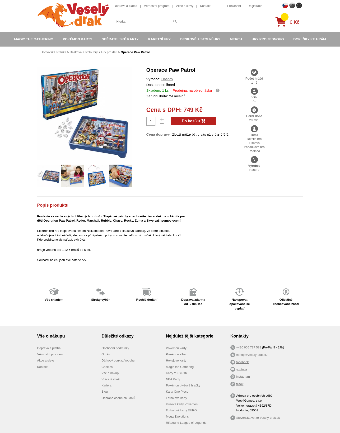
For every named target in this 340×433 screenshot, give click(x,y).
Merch (236, 39)
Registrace (254, 6)
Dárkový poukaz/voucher (118, 360)
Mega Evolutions (177, 416)
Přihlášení (234, 6)
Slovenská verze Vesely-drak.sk (258, 417)
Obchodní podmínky (115, 348)
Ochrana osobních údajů (118, 398)
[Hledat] (175, 21)
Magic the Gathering (33, 39)
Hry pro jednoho (268, 39)
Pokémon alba (176, 354)
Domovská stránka (53, 52)
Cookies (107, 367)
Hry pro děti (109, 52)
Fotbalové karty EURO (181, 410)
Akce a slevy (184, 6)
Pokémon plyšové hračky (183, 385)
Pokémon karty (77, 39)
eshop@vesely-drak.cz (252, 355)
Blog (105, 391)
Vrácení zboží (111, 379)
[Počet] (150, 121)
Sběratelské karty (120, 39)
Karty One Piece (177, 391)
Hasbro (167, 79)
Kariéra (107, 385)
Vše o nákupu (111, 373)
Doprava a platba (125, 6)
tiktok (239, 384)
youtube (241, 369)
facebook (242, 362)
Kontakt (205, 6)
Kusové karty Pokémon (182, 404)
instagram (243, 376)
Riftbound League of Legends (186, 422)
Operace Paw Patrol (135, 52)
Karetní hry (159, 39)
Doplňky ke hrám (309, 39)
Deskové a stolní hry (200, 39)
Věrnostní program (157, 6)
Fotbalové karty (176, 398)
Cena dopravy (158, 134)
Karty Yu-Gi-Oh (176, 373)
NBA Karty (173, 379)
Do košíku (193, 121)
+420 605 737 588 (248, 347)
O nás (106, 354)
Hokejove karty (176, 360)
